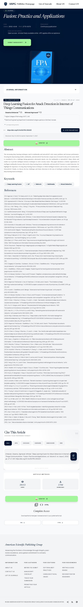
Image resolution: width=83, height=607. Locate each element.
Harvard (38, 443)
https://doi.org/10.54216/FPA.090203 (19, 130)
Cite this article (70, 130)
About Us (8, 568)
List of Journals (45, 4)
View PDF (41, 143)
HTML (60, 522)
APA (16, 443)
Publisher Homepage (25, 4)
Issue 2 (64, 100)
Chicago (26, 443)
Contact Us (10, 571)
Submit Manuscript (17, 42)
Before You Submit (31, 568)
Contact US (74, 4)
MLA (8, 443)
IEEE (61, 443)
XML (22, 522)
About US (60, 4)
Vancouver (50, 443)
